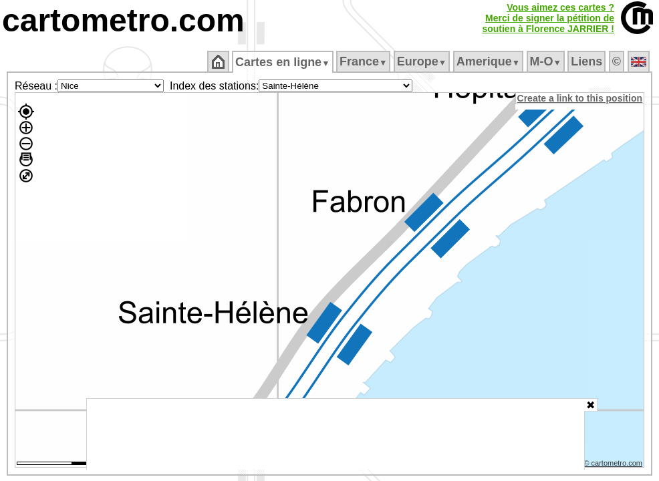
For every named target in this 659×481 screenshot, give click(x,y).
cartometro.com (123, 20)
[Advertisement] (335, 434)
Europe (422, 61)
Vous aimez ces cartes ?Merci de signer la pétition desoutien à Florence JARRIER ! (548, 18)
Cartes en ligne (284, 62)
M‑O (546, 61)
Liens (588, 61)
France (364, 61)
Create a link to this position (580, 98)
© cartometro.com (614, 465)
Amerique (489, 61)
